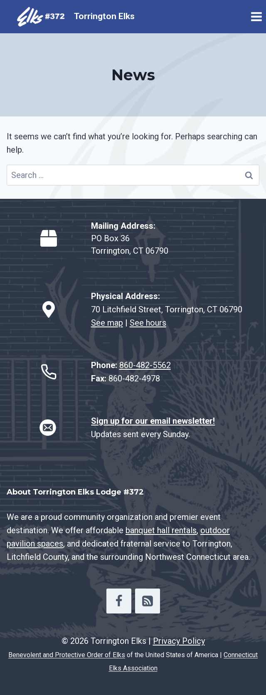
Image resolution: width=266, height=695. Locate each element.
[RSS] (147, 601)
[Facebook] (118, 601)
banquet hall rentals (161, 530)
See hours (148, 323)
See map (107, 323)
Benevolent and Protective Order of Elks (66, 655)
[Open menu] (256, 16)
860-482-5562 (145, 365)
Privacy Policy (179, 641)
